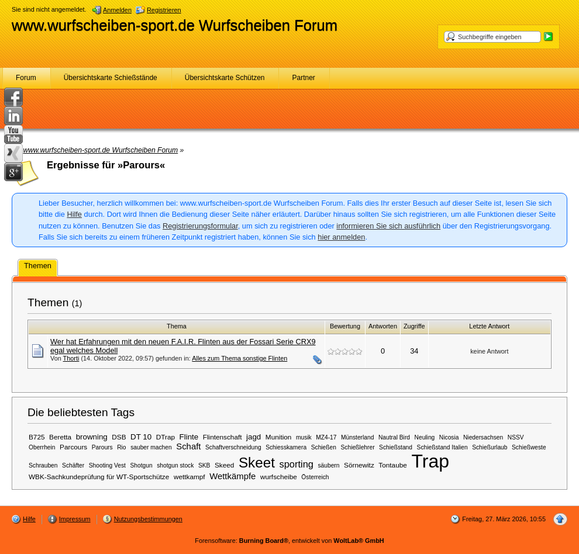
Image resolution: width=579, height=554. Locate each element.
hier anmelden (341, 237)
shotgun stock (175, 465)
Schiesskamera (286, 447)
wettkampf (189, 476)
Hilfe (74, 214)
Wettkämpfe (232, 476)
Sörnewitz (359, 465)
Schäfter (73, 465)
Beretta (60, 437)
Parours (102, 447)
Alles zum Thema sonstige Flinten (239, 358)
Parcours (73, 447)
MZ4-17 (326, 437)
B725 (37, 437)
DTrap (165, 437)
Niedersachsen (483, 437)
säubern (328, 465)
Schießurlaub (489, 447)
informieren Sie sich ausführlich (388, 225)
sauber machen (151, 447)
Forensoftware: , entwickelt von (289, 540)
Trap (430, 461)
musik (304, 437)
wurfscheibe (278, 476)
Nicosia (449, 437)
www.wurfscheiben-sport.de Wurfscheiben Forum (174, 25)
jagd (253, 436)
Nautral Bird (394, 437)
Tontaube (392, 465)
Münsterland (357, 437)
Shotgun (141, 465)
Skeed (224, 465)
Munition (279, 437)
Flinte (189, 436)
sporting (296, 464)
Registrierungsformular (200, 225)
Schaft (188, 446)
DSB (119, 437)
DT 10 (140, 436)
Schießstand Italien (442, 447)
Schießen (323, 447)
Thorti (71, 358)
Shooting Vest (107, 465)
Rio (121, 447)
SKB (204, 465)
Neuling (425, 437)
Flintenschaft (222, 437)
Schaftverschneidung (233, 447)
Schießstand (395, 447)
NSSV (516, 437)
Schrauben (43, 465)
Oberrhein (42, 447)
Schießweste (529, 447)
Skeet (257, 462)
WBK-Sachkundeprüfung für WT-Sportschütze (99, 476)
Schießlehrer (358, 447)
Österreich (315, 477)
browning (92, 436)
